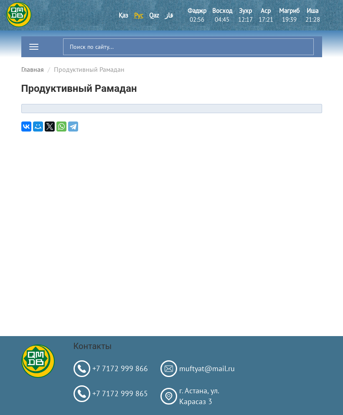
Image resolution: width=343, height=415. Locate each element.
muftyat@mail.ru (207, 368)
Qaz (154, 15)
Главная (32, 69)
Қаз (123, 15)
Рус (138, 15)
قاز (169, 15)
